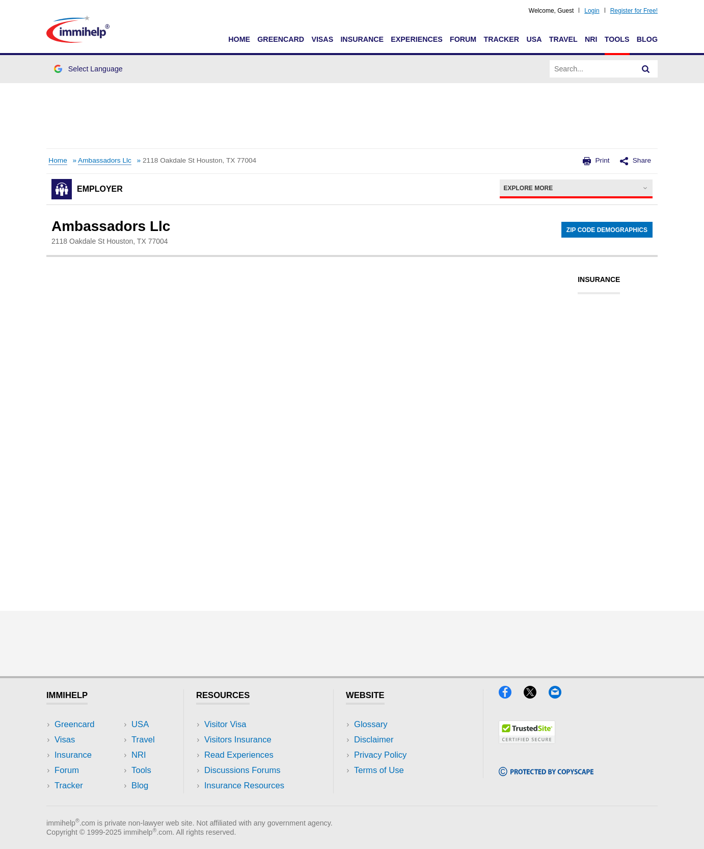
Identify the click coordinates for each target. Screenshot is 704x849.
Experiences (416, 39)
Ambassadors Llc (104, 160)
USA (533, 39)
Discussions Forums (242, 770)
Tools (617, 39)
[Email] (560, 695)
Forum (463, 39)
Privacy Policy (380, 755)
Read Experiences (239, 755)
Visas (322, 39)
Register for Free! (634, 10)
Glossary (371, 724)
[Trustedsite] (527, 740)
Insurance (362, 39)
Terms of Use (379, 770)
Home (239, 39)
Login (591, 10)
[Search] (646, 69)
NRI (591, 39)
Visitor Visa (225, 724)
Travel (563, 39)
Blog (647, 39)
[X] (536, 695)
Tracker (501, 39)
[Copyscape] (546, 772)
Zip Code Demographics (606, 230)
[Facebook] (511, 695)
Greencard (280, 39)
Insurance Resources (244, 785)
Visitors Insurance (238, 739)
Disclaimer (374, 739)
